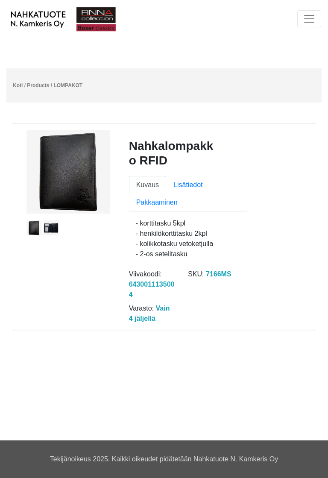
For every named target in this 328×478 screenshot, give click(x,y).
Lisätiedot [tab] (188, 184)
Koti (18, 85)
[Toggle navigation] (309, 18)
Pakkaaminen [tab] (157, 202)
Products (38, 85)
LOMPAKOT (67, 85)
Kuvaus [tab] (147, 184)
